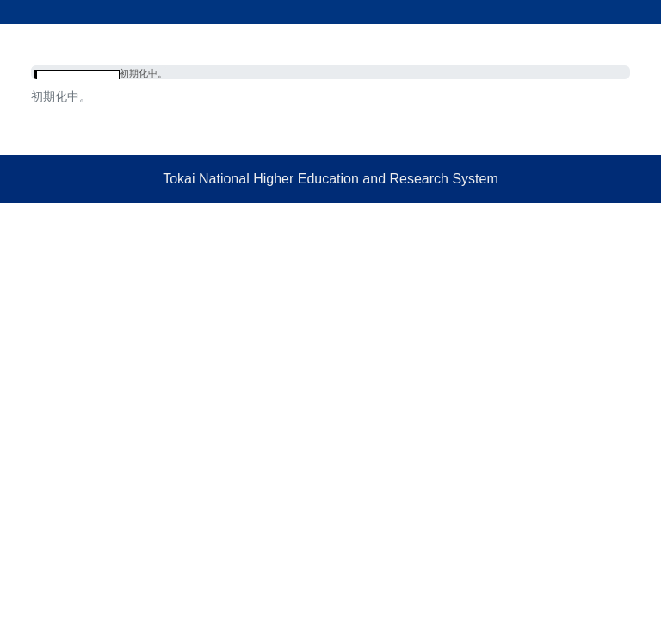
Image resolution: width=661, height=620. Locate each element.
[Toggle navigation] (636, 40)
